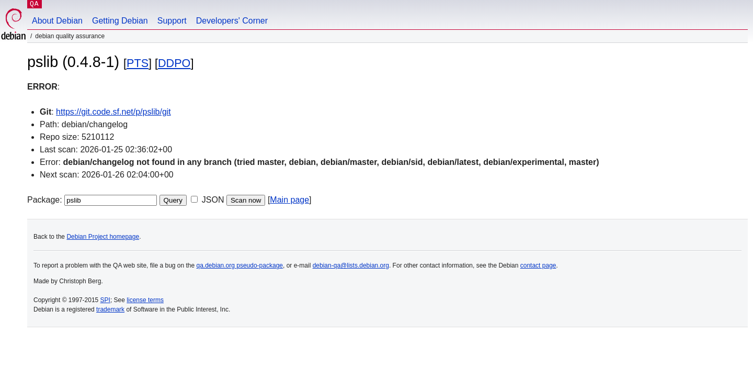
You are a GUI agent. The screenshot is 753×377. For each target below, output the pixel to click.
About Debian (57, 20)
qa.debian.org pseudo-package (240, 265)
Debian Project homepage (102, 236)
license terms (145, 300)
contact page (538, 265)
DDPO (174, 63)
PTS (138, 63)
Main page (289, 199)
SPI (105, 300)
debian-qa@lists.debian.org (351, 265)
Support (172, 20)
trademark (110, 309)
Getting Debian (120, 20)
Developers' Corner (232, 20)
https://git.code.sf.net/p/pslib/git (113, 111)
